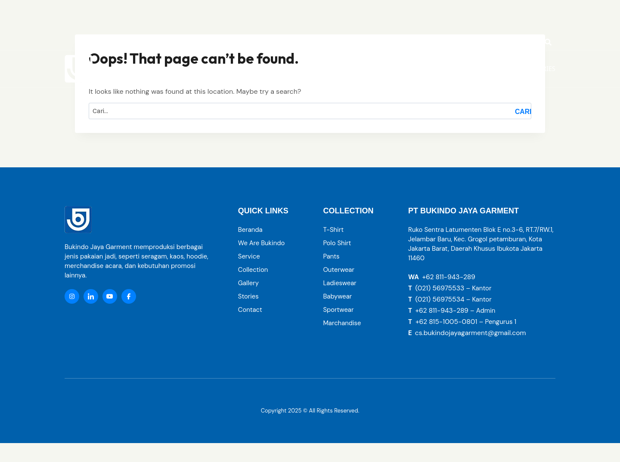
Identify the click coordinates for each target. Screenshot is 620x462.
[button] (420, 69)
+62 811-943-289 (449, 276)
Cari (523, 111)
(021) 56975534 (440, 299)
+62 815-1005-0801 (447, 321)
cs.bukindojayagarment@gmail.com (471, 332)
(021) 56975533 (440, 288)
